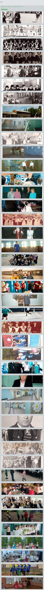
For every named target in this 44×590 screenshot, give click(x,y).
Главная (2, 6)
